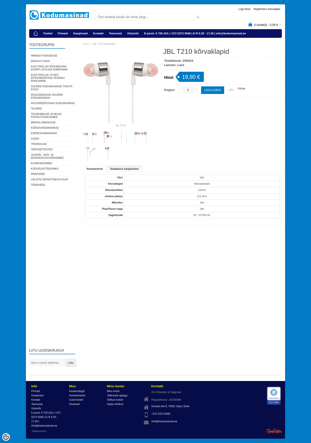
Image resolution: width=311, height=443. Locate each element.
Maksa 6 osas (40, 61)
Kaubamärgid (76, 391)
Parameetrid (95, 168)
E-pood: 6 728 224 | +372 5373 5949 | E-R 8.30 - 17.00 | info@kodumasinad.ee (195, 33)
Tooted (47, 33)
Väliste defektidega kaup (49, 179)
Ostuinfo (133, 33)
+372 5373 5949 (160, 413)
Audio (35, 138)
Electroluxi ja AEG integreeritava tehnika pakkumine (48, 78)
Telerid (36, 108)
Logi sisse (245, 9)
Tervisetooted (42, 149)
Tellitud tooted (115, 399)
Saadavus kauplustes (124, 168)
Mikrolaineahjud (43, 122)
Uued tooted (76, 399)
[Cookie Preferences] (6, 437)
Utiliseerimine (39, 431)
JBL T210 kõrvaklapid (104, 44)
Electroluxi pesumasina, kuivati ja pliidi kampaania (49, 68)
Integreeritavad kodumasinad (53, 103)
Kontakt (98, 33)
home (86, 44)
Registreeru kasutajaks (267, 9)
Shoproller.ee (274, 431)
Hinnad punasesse (44, 55)
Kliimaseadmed (41, 163)
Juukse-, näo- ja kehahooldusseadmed (47, 156)
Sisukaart (74, 404)
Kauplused (80, 33)
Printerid (38, 174)
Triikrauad (39, 144)
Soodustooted (77, 395)
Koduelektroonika (45, 168)
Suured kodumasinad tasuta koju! (51, 88)
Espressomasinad (44, 133)
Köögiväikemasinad (45, 127)
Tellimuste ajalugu (117, 395)
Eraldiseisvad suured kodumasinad (47, 96)
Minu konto (113, 391)
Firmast (63, 33)
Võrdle (241, 88)
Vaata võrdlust (115, 404)
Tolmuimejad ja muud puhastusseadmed (46, 116)
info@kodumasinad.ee (164, 421)
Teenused (115, 33)
